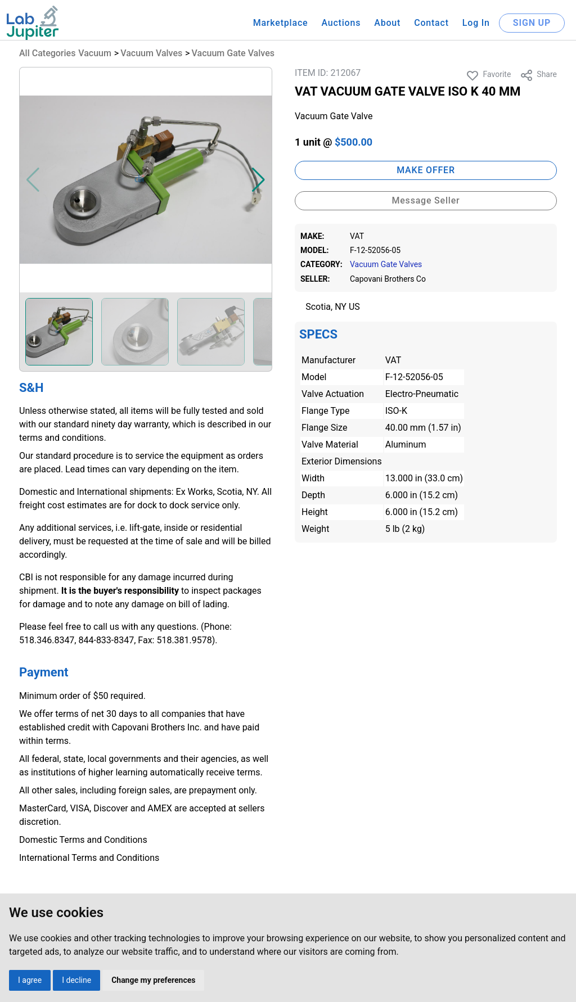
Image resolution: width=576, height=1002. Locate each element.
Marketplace (280, 22)
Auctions (341, 22)
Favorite (488, 75)
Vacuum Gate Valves (233, 53)
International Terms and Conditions (89, 857)
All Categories (47, 53)
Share (538, 75)
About (387, 22)
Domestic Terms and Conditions (83, 839)
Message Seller (426, 200)
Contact (431, 22)
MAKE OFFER (426, 170)
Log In (476, 22)
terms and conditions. (62, 437)
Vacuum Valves (151, 53)
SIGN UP (532, 22)
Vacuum (94, 53)
